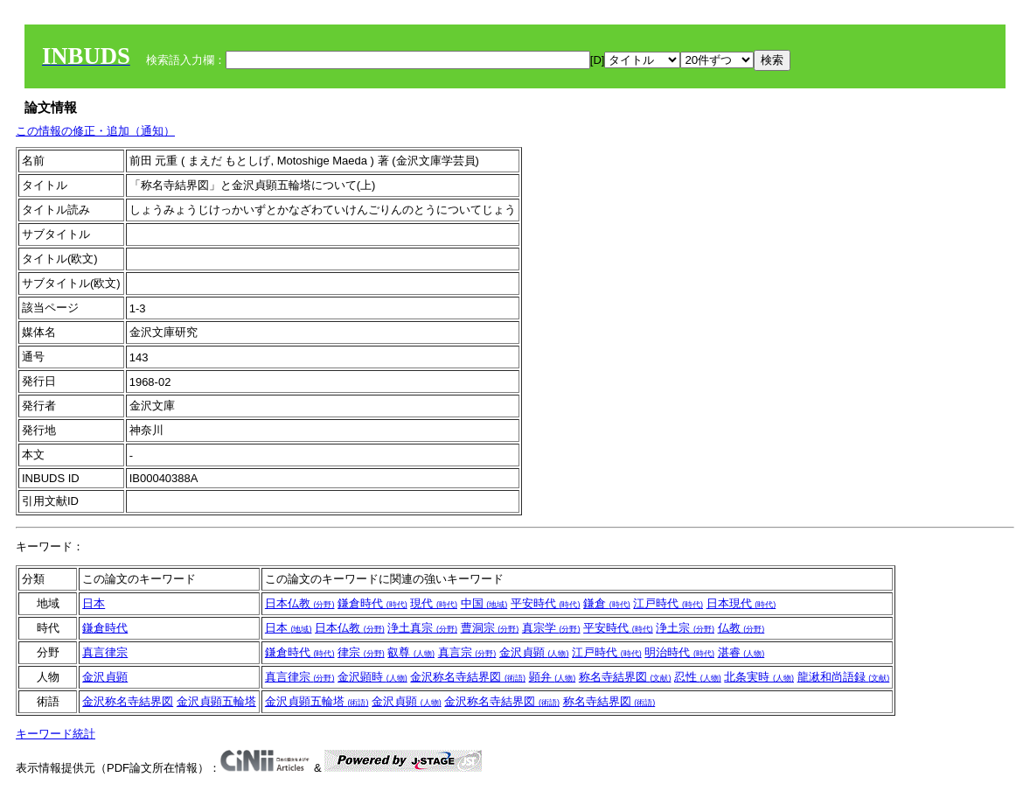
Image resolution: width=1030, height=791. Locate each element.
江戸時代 (668, 603)
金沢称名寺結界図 (467, 676)
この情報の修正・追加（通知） (95, 130)
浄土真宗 (422, 627)
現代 (433, 603)
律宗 (361, 652)
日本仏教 (300, 603)
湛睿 (741, 652)
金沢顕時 (372, 676)
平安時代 (546, 603)
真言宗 (467, 652)
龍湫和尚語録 (843, 676)
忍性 (697, 676)
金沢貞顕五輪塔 (216, 701)
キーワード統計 (55, 733)
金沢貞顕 (534, 652)
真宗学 (551, 627)
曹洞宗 (490, 627)
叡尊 (411, 652)
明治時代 (679, 652)
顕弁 (552, 676)
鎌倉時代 (372, 603)
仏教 (741, 627)
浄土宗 (685, 627)
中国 (484, 603)
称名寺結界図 (625, 676)
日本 (93, 603)
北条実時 (759, 676)
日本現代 (741, 603)
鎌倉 (606, 603)
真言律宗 (105, 652)
